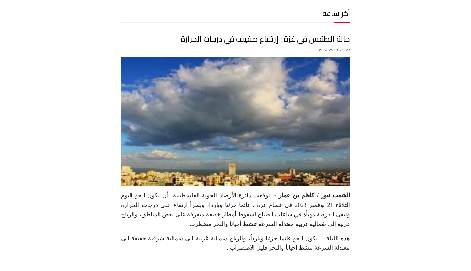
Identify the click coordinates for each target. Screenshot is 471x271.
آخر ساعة (336, 13)
